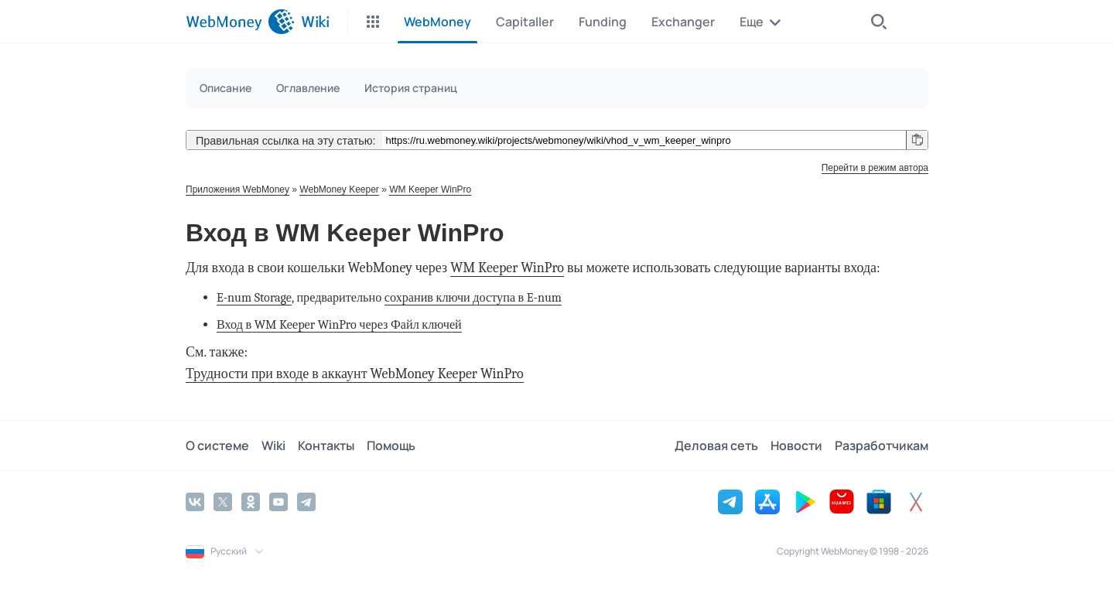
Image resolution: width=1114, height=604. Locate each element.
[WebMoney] (240, 21)
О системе (217, 445)
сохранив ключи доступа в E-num (473, 297)
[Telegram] (306, 502)
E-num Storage (254, 297)
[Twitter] (223, 502)
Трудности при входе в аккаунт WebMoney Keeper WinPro (355, 374)
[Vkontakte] (195, 502)
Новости (796, 445)
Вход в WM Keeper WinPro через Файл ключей (339, 324)
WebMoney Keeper (339, 189)
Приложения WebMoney (237, 189)
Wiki (273, 445)
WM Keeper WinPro (430, 189)
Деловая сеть (716, 445)
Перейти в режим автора (875, 167)
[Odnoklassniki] (250, 502)
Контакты (326, 445)
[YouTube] (278, 502)
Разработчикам (881, 445)
